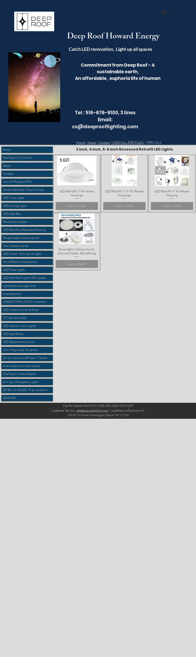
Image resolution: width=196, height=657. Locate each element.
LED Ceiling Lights (15, 206)
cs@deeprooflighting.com (92, 410)
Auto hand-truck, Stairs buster (22, 366)
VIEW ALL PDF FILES (128, 142)
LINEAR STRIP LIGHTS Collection (24, 302)
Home (80, 142)
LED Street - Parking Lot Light (22, 254)
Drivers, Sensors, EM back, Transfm (25, 358)
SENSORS (9, 398)
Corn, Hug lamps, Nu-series (20, 350)
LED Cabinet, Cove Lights (19, 326)
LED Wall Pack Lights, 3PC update (24, 278)
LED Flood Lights (14, 270)
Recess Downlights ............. (19, 222)
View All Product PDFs (17, 182)
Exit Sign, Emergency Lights (20, 382)
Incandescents (12, 294)
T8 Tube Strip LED (14, 318)
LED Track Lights (13, 198)
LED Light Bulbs (13, 334)
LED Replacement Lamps (19, 342)
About (91, 142)
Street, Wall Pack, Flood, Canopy (23, 190)
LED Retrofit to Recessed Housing (24, 230)
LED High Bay (12, 214)
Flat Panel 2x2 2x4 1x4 (17, 158)
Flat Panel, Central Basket (19, 374)
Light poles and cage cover (19, 286)
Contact (104, 142)
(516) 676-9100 (93, 406)
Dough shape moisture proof (21, 238)
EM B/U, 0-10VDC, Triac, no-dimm (25, 390)
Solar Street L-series (15, 246)
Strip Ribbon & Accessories (20, 262)
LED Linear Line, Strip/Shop (20, 310)
